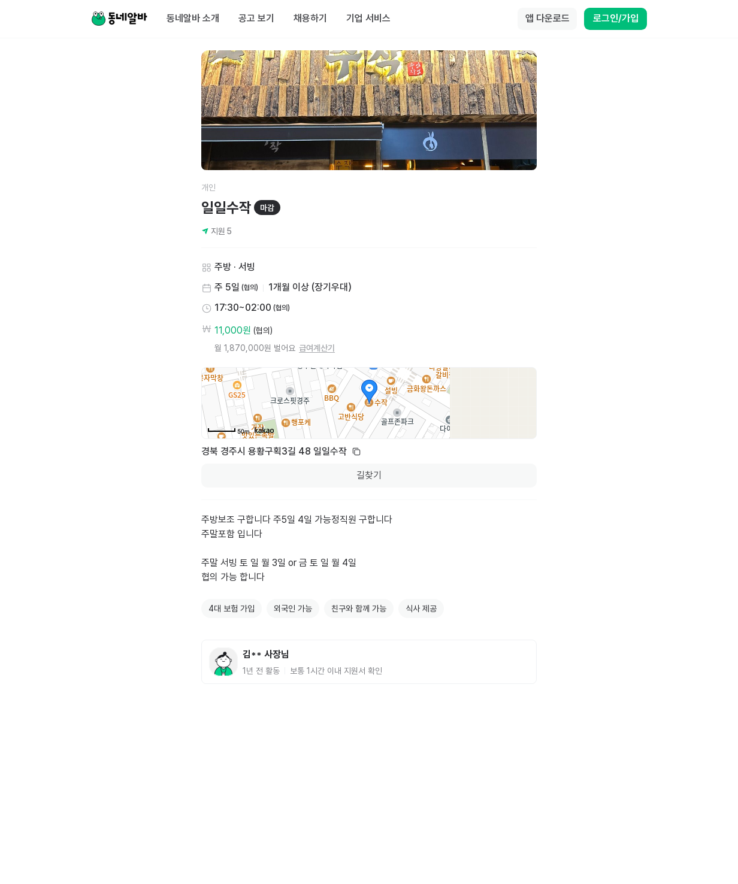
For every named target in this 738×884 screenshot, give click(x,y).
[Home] (119, 19)
